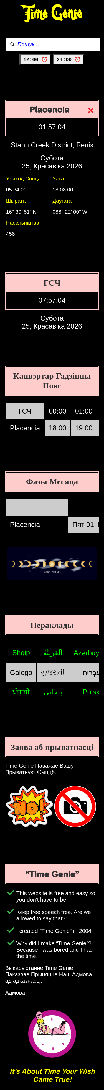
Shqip (21, 652)
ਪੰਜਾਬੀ (21, 692)
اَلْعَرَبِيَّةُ (52, 652)
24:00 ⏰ (69, 60)
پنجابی (53, 692)
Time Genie (52, 14)
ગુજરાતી (53, 672)
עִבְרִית (92, 672)
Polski (92, 692)
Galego (21, 672)
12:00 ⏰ (35, 60)
